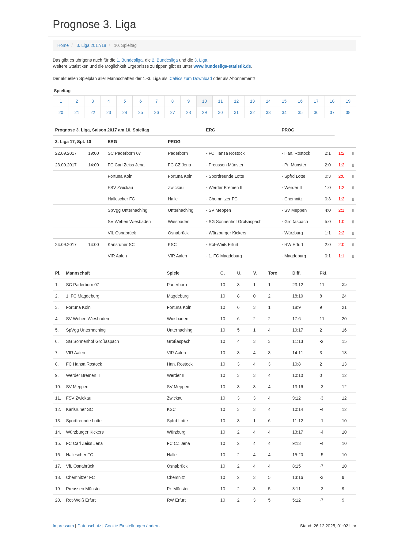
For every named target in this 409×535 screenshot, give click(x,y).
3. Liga (200, 60)
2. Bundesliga (165, 60)
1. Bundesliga (130, 60)
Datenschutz (89, 525)
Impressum (63, 525)
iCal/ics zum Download (190, 78)
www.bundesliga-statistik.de (222, 66)
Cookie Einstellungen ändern (132, 525)
